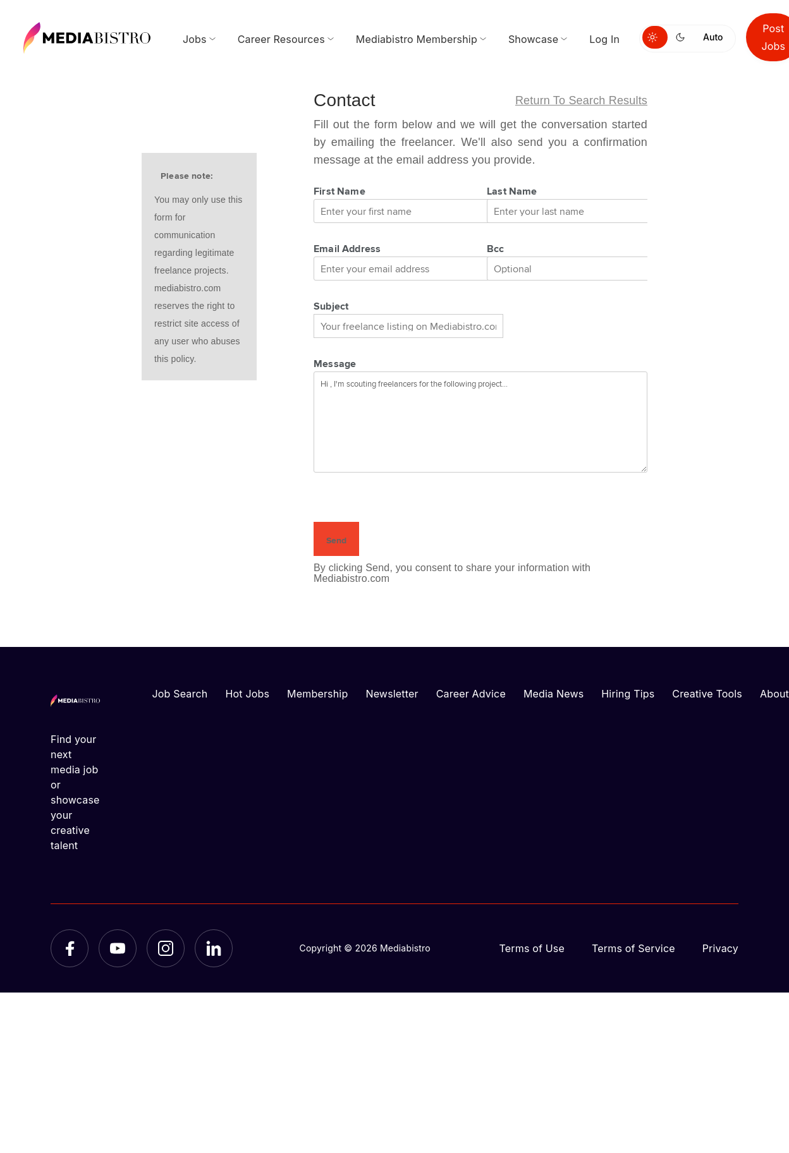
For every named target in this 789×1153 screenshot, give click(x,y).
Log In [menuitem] (604, 39)
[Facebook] (70, 948)
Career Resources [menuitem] (281, 39)
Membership (317, 693)
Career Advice (471, 693)
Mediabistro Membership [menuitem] (416, 39)
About (774, 693)
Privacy (720, 948)
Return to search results (581, 100)
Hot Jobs (247, 693)
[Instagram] (166, 948)
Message (335, 363)
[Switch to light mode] (655, 37)
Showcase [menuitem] (533, 39)
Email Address (347, 248)
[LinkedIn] (214, 948)
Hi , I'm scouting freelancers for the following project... (480, 422)
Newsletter (391, 693)
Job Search (180, 693)
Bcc (496, 248)
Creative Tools (707, 693)
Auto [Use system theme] (713, 37)
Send (336, 540)
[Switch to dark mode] (682, 37)
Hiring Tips (627, 693)
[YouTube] (118, 948)
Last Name (512, 191)
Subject (331, 306)
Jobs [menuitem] (195, 39)
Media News (553, 693)
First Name (339, 191)
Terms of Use (532, 948)
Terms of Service (633, 948)
